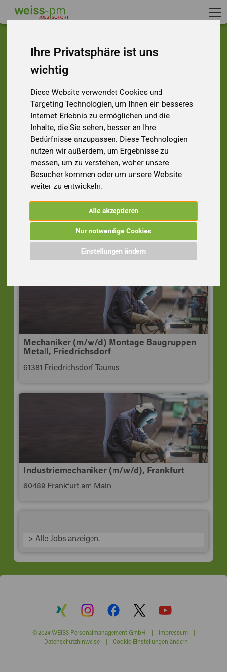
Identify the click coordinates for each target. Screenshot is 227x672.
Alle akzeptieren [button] (113, 211)
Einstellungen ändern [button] (113, 251)
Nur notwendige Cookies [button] (113, 231)
